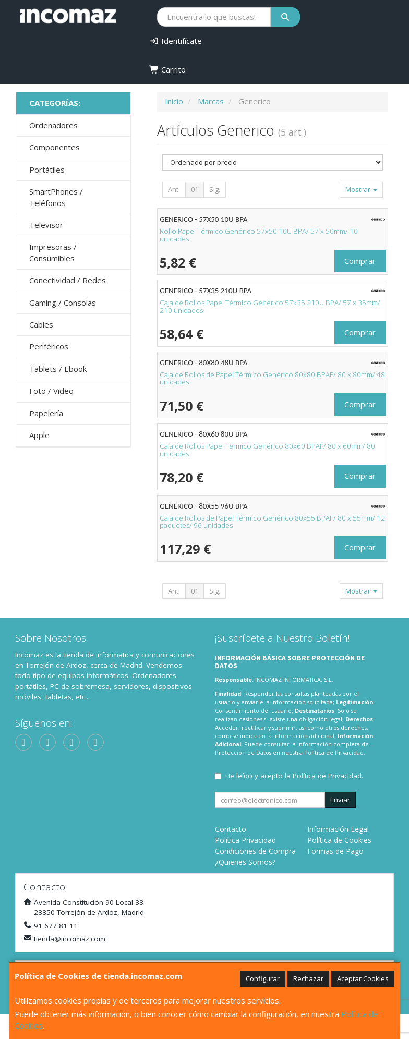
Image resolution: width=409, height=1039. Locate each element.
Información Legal (338, 829)
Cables (41, 324)
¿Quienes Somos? (245, 862)
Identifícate (175, 40)
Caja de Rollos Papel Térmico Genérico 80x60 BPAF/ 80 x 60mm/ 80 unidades (267, 449)
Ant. (174, 189)
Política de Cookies (339, 840)
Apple (39, 435)
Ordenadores (53, 125)
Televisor (46, 225)
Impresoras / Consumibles (53, 252)
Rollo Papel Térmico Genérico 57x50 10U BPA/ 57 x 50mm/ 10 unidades (259, 235)
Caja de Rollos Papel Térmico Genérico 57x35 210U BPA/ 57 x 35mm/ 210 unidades (270, 306)
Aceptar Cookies (363, 978)
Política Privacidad (245, 840)
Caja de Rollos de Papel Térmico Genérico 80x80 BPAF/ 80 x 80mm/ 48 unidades (272, 378)
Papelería (46, 413)
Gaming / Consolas (62, 302)
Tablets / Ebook (58, 369)
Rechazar (308, 978)
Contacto (230, 829)
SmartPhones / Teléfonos (56, 197)
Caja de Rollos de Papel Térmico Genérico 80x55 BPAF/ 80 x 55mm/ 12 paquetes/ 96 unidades (272, 521)
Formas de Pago (335, 851)
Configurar (263, 978)
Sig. (214, 189)
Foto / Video (51, 390)
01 (194, 189)
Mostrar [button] (361, 189)
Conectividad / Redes (67, 280)
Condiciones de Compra (255, 851)
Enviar (340, 799)
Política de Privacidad (334, 752)
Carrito (167, 69)
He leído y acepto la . (294, 775)
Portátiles (47, 169)
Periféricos (48, 346)
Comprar (360, 261)
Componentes (54, 147)
